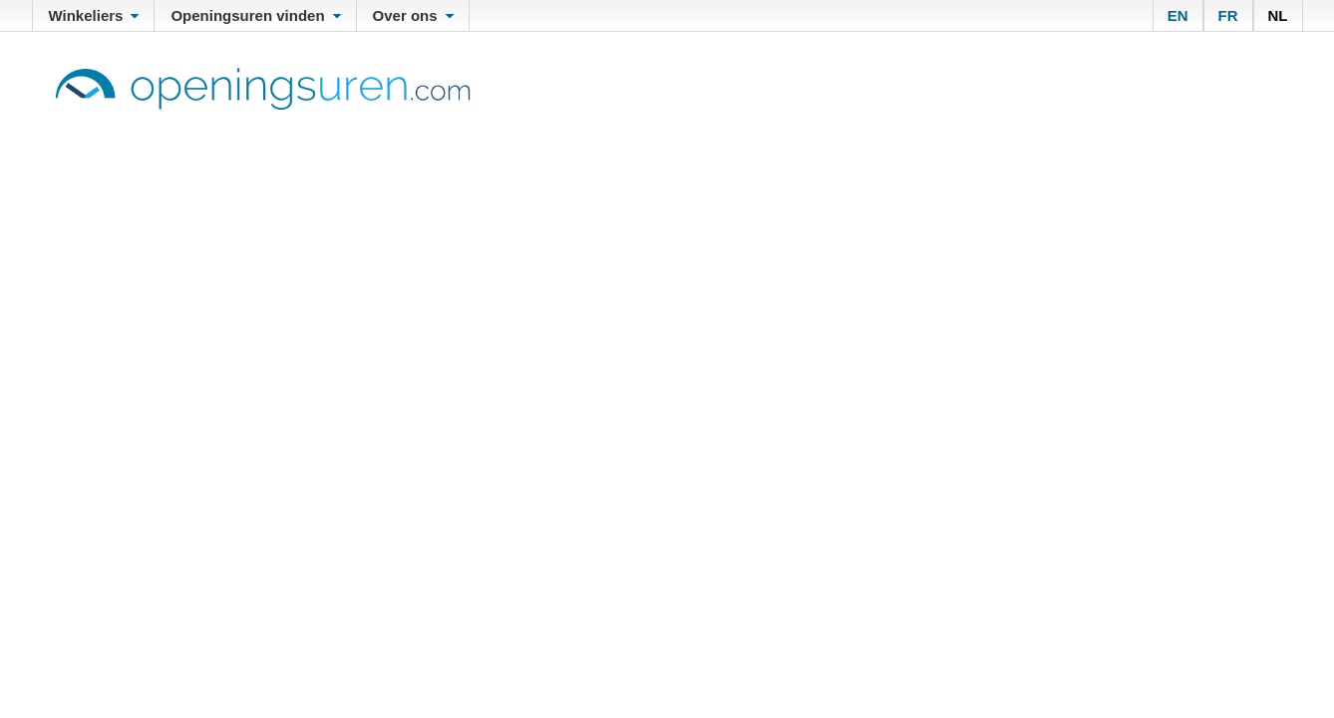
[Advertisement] (667, 259)
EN (1177, 15)
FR (1228, 15)
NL (1278, 15)
